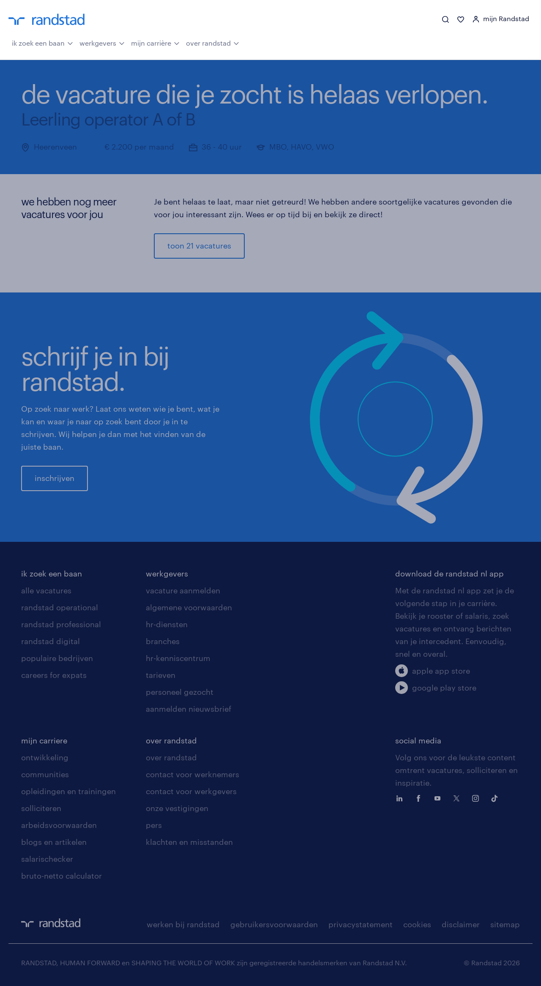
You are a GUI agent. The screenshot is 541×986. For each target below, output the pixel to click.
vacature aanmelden (183, 590)
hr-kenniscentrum (178, 658)
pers (154, 825)
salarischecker (47, 858)
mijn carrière (155, 42)
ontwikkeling (44, 757)
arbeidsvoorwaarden (59, 825)
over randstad (212, 42)
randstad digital (50, 641)
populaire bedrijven (57, 658)
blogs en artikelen (54, 842)
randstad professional (61, 624)
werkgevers (102, 42)
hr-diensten (167, 624)
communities (45, 774)
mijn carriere (44, 740)
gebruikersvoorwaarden (274, 924)
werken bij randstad (183, 924)
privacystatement (360, 924)
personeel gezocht (179, 691)
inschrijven (54, 478)
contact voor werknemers (192, 774)
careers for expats (54, 675)
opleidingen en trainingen (68, 791)
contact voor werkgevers (191, 791)
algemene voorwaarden (189, 607)
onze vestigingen (177, 808)
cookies (417, 924)
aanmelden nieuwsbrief (188, 708)
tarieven (160, 675)
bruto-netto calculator (61, 875)
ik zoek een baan (42, 42)
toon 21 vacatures (199, 245)
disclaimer (461, 924)
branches (163, 641)
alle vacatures (46, 590)
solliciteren (41, 808)
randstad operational (59, 607)
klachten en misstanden (189, 842)
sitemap (505, 924)
